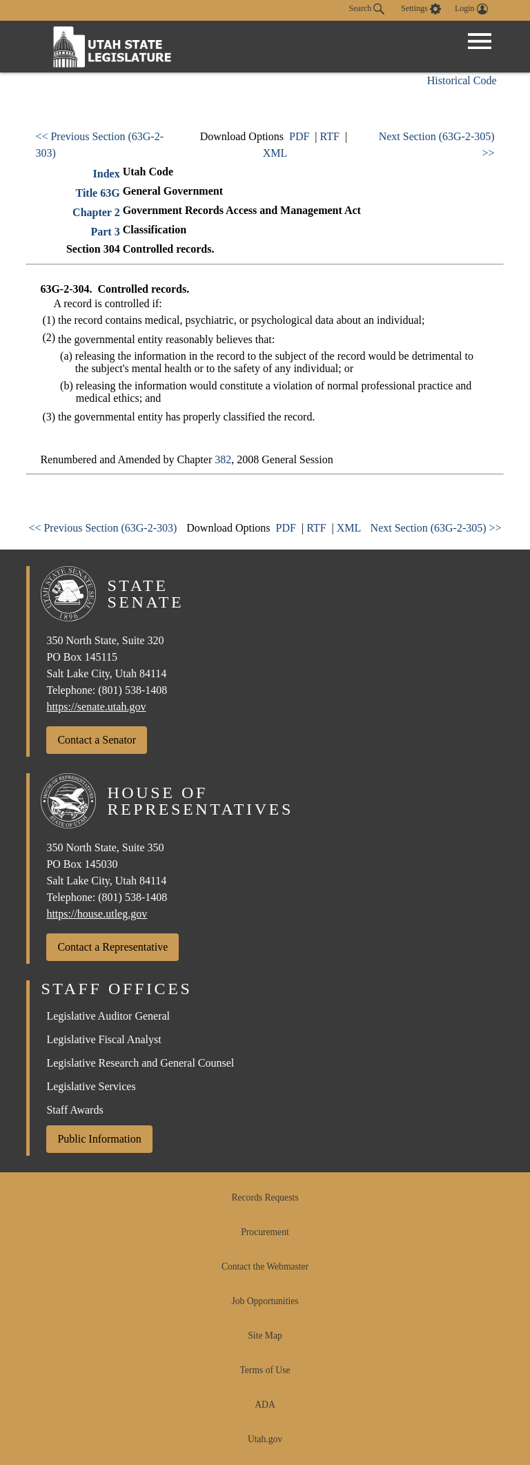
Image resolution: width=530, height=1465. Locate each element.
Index (106, 174)
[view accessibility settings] (421, 8)
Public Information (99, 1139)
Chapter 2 (96, 212)
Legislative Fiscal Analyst (103, 1039)
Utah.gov (265, 1439)
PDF (299, 136)
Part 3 (104, 231)
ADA (265, 1404)
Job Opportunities (264, 1301)
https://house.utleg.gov (96, 914)
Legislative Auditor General (108, 1016)
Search (367, 8)
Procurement (264, 1232)
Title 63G (98, 193)
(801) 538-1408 (132, 690)
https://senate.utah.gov (96, 706)
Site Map (265, 1335)
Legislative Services (90, 1086)
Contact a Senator (96, 740)
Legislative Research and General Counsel (140, 1063)
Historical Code (462, 80)
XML (275, 153)
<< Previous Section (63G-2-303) (102, 528)
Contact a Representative (112, 947)
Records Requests (264, 1197)
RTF (330, 136)
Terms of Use (264, 1370)
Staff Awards (74, 1110)
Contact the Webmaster (265, 1266)
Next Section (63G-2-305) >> (436, 528)
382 (223, 459)
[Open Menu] (479, 41)
